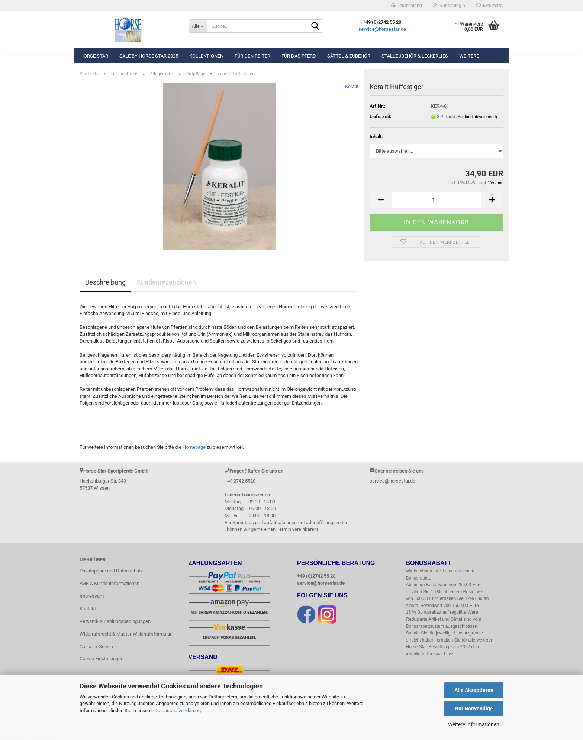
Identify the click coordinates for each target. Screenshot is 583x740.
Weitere (469, 56)
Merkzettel (489, 5)
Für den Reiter (252, 56)
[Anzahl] (436, 200)
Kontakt (88, 608)
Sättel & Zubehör (348, 56)
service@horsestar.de (382, 29)
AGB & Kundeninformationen (109, 583)
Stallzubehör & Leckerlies (414, 56)
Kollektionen (206, 56)
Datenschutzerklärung (177, 710)
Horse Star (94, 56)
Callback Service (97, 646)
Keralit (351, 86)
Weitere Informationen (473, 724)
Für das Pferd (298, 56)
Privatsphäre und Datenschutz (111, 571)
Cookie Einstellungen (101, 658)
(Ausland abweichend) (476, 116)
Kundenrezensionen (166, 282)
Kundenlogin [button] (449, 5)
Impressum (92, 596)
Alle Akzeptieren (473, 690)
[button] (407, 5)
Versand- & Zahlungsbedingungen (115, 621)
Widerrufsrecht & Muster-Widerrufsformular (125, 634)
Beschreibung (105, 282)
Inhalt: (376, 136)
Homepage (194, 447)
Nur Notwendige (474, 708)
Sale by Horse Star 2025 (148, 56)
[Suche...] (198, 26)
